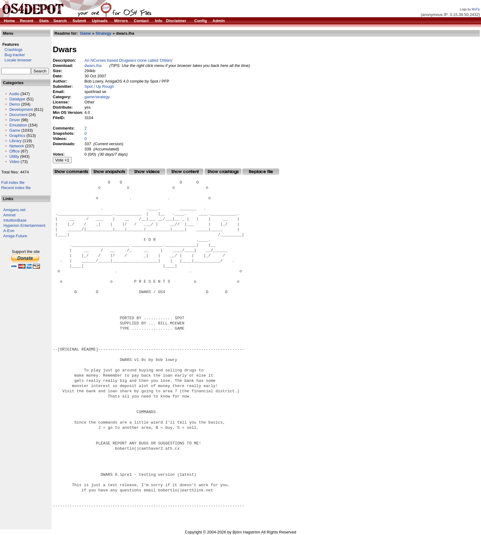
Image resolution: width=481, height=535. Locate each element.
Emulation (18, 125)
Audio (14, 93)
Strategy (103, 33)
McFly (476, 9)
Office (14, 151)
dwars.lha (93, 65)
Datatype (17, 99)
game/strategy (97, 97)
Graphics (17, 135)
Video (14, 161)
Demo (14, 104)
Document (18, 114)
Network (16, 146)
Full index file (13, 182)
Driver (14, 120)
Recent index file (16, 187)
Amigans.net (14, 209)
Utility (14, 156)
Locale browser (16, 60)
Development (21, 109)
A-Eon (8, 230)
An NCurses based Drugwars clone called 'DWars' (128, 60)
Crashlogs (11, 49)
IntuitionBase (14, 220)
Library (15, 140)
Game (14, 130)
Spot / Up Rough (99, 86)
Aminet (9, 215)
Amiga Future (15, 236)
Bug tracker (13, 54)
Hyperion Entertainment (24, 225)
